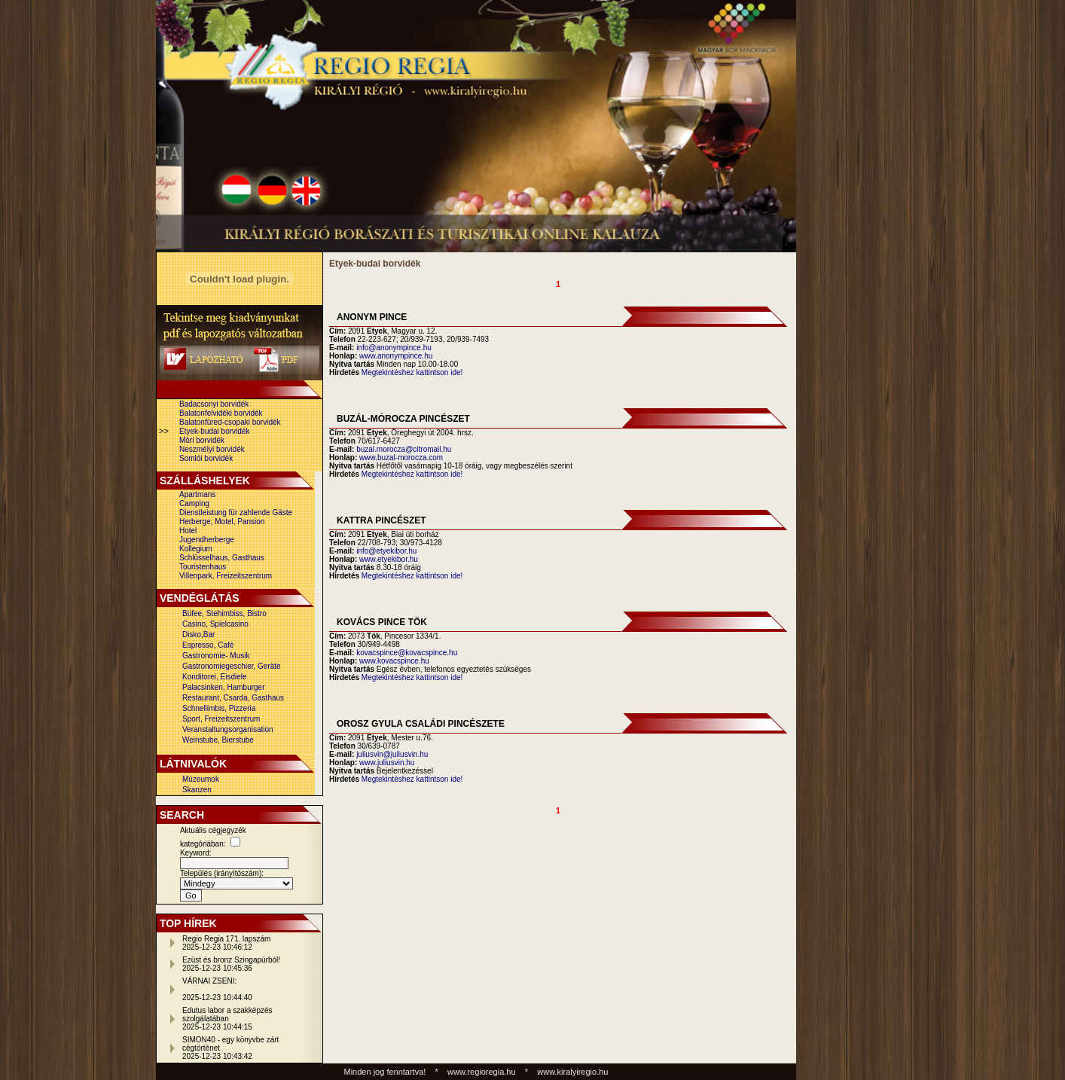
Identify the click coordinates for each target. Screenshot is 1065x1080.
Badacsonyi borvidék (214, 404)
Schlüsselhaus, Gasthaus (221, 558)
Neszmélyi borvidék (212, 449)
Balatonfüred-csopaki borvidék (230, 422)
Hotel (188, 530)
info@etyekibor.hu (386, 551)
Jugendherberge (206, 539)
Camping (194, 503)
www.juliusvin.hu (386, 762)
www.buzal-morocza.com (401, 457)
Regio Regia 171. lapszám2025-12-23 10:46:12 (226, 943)
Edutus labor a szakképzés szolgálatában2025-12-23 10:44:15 (227, 1018)
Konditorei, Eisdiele (214, 677)
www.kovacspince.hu (394, 661)
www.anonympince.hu (395, 356)
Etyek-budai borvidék (214, 431)
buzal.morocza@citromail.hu (403, 449)
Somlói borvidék (206, 458)
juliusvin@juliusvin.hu (392, 754)
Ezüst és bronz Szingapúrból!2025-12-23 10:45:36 (231, 964)
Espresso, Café (207, 645)
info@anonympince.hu (394, 347)
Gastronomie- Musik (215, 655)
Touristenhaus (202, 567)
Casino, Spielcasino (215, 624)
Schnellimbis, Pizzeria (218, 708)
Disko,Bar (198, 634)
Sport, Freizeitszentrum (221, 719)
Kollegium (195, 549)
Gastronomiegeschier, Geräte (231, 666)
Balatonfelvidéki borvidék (221, 413)
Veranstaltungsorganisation (227, 729)
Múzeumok (200, 779)
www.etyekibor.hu (388, 559)
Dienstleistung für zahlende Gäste (235, 512)
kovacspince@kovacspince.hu (406, 652)
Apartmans (197, 494)
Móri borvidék (201, 440)
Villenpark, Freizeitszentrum (225, 576)
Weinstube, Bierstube (218, 740)
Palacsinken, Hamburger (223, 687)
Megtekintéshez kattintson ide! (412, 372)
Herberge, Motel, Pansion (221, 521)
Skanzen (197, 790)
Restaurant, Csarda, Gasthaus (233, 698)
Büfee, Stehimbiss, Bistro (224, 613)
